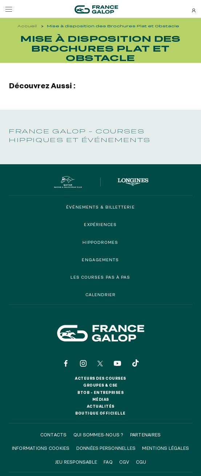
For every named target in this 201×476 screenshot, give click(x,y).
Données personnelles (106, 448)
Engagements (100, 259)
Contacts (53, 434)
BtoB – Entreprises (100, 392)
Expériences (100, 224)
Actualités (100, 406)
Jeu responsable (76, 461)
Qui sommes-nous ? (98, 434)
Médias (100, 399)
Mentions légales (165, 448)
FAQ (108, 461)
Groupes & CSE (100, 385)
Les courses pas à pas (100, 277)
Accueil (27, 26)
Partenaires (145, 434)
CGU (141, 461)
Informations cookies (41, 448)
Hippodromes (100, 242)
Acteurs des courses (100, 378)
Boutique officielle (100, 413)
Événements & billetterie (100, 207)
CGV (124, 461)
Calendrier (100, 294)
